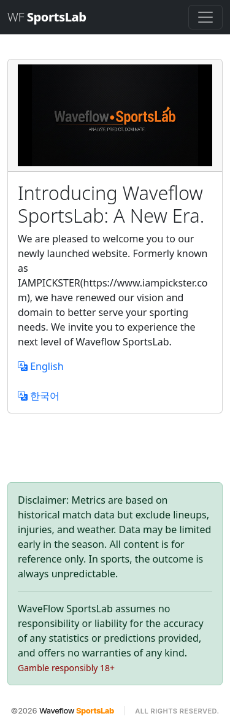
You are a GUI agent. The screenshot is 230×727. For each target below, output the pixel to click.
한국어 (38, 395)
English (41, 366)
